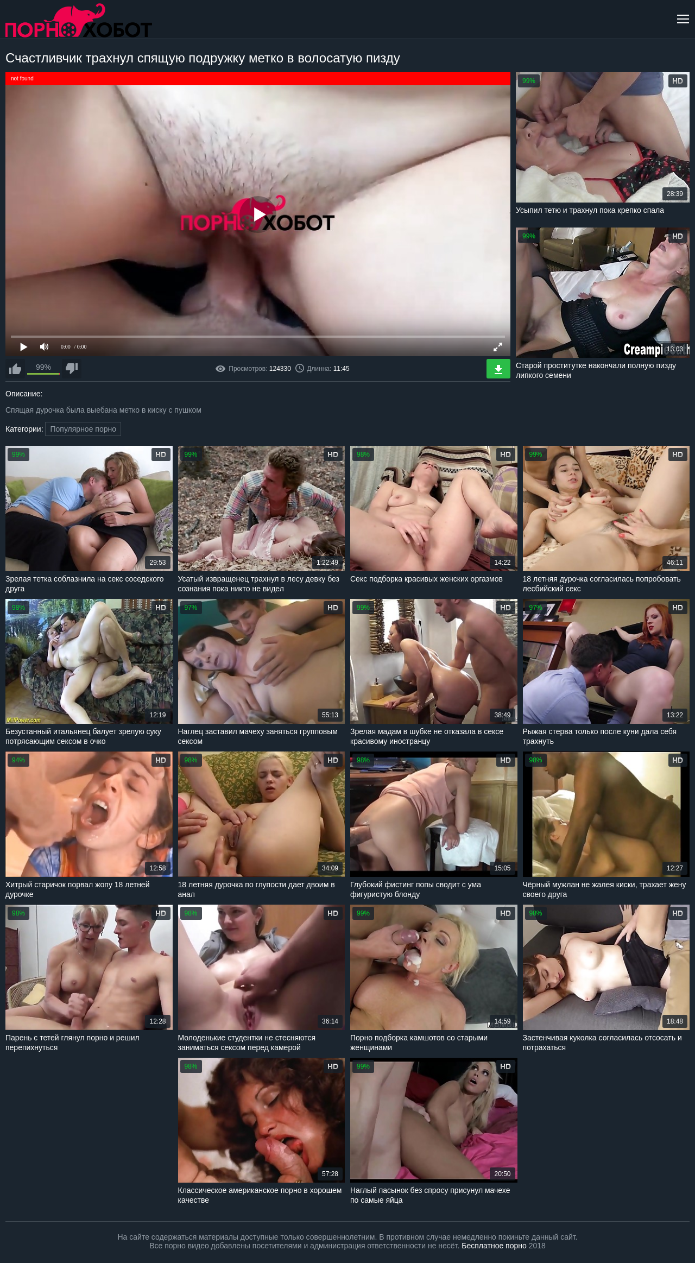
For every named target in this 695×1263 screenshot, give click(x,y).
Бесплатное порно (494, 1245)
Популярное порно (83, 429)
